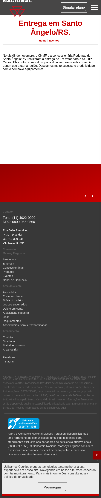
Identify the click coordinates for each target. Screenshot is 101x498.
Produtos (8, 271)
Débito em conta (13, 308)
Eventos (54, 40)
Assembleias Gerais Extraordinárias (25, 325)
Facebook (9, 357)
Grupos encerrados (15, 304)
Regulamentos (12, 320)
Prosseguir (52, 487)
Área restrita (10, 349)
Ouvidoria (9, 341)
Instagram (9, 361)
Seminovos (10, 259)
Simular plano (74, 7)
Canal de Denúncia (15, 280)
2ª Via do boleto (12, 300)
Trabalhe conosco (14, 345)
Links (6, 316)
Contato (8, 337)
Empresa (8, 263)
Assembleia (10, 292)
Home (42, 40)
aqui (26, 403)
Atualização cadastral (16, 312)
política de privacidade (18, 476)
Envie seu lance (13, 296)
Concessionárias (13, 267)
